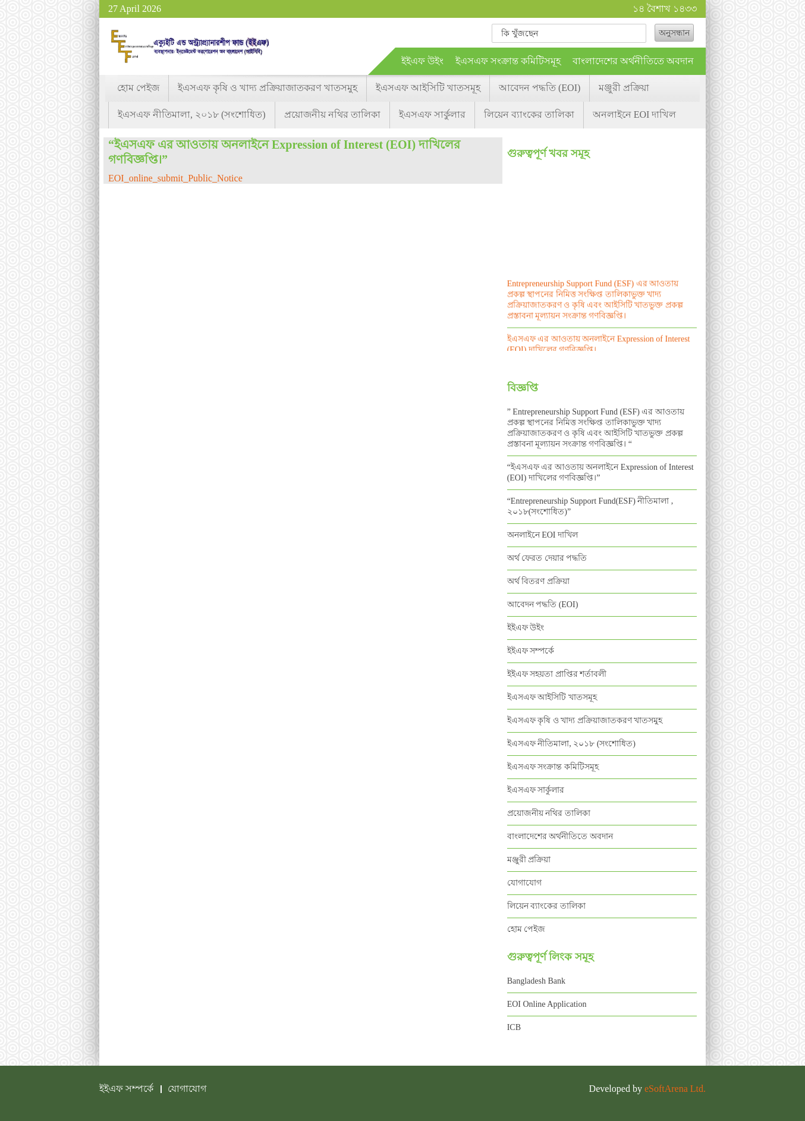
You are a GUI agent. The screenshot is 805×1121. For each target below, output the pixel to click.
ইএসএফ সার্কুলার (432, 114)
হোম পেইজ (138, 88)
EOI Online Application (547, 1004)
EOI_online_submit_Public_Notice (175, 178)
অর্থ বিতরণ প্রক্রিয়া (538, 581)
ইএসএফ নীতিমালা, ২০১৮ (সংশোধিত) (192, 114)
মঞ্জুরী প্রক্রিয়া (624, 88)
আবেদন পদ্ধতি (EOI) (539, 88)
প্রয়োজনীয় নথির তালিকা (332, 114)
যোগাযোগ (524, 882)
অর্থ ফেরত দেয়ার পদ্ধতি (547, 558)
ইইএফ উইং (422, 61)
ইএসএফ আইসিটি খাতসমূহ (428, 88)
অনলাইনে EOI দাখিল (635, 114)
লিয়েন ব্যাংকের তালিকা (529, 114)
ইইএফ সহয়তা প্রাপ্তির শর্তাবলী (557, 674)
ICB (514, 1027)
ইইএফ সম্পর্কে (531, 650)
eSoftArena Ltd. (675, 1089)
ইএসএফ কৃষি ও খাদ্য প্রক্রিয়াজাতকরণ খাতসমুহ (267, 88)
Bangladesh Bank (536, 980)
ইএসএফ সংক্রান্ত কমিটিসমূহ (508, 61)
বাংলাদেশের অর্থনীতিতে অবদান (633, 61)
